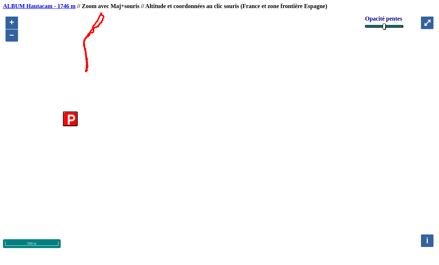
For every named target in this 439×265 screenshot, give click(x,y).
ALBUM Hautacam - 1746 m (39, 6)
